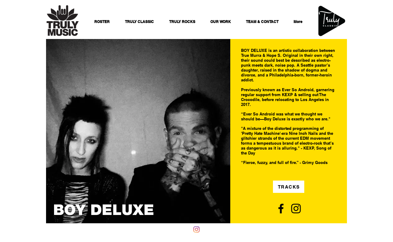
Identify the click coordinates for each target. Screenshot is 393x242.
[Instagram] (296, 208)
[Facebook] (280, 208)
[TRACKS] (288, 187)
